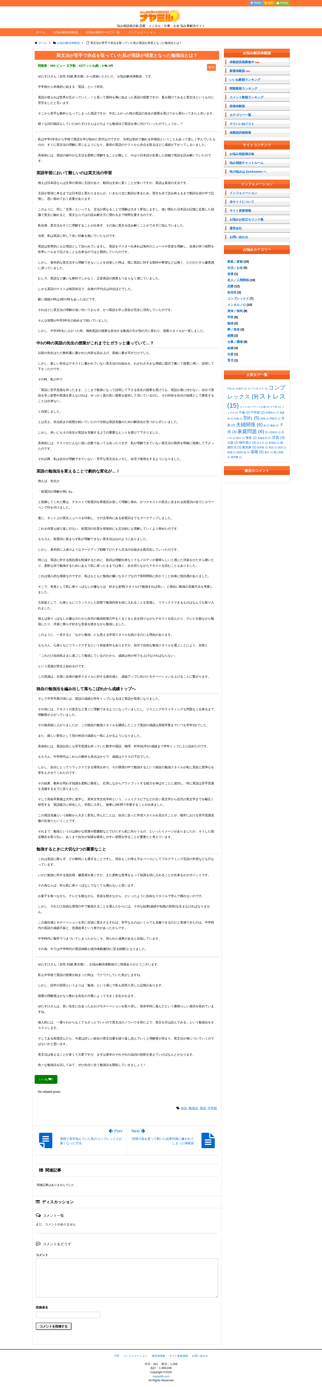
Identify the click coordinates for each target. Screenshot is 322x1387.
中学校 (212, 1108)
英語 (203, 1108)
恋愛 (230, 286)
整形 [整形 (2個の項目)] (251, 437)
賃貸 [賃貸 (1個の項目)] (282, 447)
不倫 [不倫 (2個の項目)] (244, 412)
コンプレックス (238, 298)
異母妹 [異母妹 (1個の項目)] (274, 442)
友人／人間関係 (238, 280)
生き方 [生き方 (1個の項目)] (262, 442)
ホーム (40, 32)
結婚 (230, 348)
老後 (230, 274)
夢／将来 (233, 329)
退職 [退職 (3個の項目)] (257, 452)
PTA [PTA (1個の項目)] (231, 388)
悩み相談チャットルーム (247, 162)
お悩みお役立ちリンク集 (247, 219)
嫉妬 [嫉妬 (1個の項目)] (274, 425)
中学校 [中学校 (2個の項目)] (258, 412)
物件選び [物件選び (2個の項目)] (247, 442)
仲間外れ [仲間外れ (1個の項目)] (272, 412)
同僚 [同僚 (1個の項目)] (264, 418)
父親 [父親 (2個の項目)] (232, 442)
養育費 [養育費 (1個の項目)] (236, 457)
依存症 (232, 292)
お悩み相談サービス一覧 (103, 32)
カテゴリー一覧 (240, 114)
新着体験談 (240, 71)
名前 (127, 1308)
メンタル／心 (236, 305)
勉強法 (193, 1108)
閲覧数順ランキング (243, 88)
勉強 (230, 323)
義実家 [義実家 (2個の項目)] (249, 447)
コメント (42, 1255)
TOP (116, 1355)
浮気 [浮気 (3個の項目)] (278, 438)
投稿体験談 (237, 106)
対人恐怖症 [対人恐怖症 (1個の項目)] (273, 432)
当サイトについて (242, 201)
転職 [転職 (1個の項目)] (231, 452)
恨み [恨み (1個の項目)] (240, 438)
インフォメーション (142, 32)
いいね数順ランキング (245, 79)
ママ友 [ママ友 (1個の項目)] (275, 407)
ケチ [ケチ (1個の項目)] (263, 388)
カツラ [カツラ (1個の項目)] (253, 388)
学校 (230, 317)
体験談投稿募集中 (244, 62)
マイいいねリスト (242, 123)
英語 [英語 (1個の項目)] (273, 447)
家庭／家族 (235, 261)
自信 (184, 1108)
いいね (46, 1079)
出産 (230, 354)
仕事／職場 (235, 342)
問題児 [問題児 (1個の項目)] (275, 418)
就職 (230, 335)
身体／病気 (235, 311)
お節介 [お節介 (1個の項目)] (241, 388)
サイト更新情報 (240, 210)
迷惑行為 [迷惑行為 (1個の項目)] (243, 452)
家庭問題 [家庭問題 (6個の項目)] (250, 431)
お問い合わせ (239, 237)
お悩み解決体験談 (65, 32)
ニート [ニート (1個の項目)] (245, 407)
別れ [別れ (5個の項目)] (251, 417)
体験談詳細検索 (240, 132)
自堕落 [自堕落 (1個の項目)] (262, 447)
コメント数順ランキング (247, 97)
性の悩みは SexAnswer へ (248, 171)
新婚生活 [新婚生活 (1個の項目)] (264, 438)
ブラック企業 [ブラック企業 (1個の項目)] (260, 407)
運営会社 (236, 228)
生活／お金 (235, 267)
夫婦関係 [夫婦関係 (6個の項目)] (249, 424)
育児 (230, 360)
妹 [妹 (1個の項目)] (266, 425)
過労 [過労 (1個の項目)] (268, 452)
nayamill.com (161, 1376)
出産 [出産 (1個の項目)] (238, 418)
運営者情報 (158, 1355)
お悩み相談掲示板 (242, 153)
